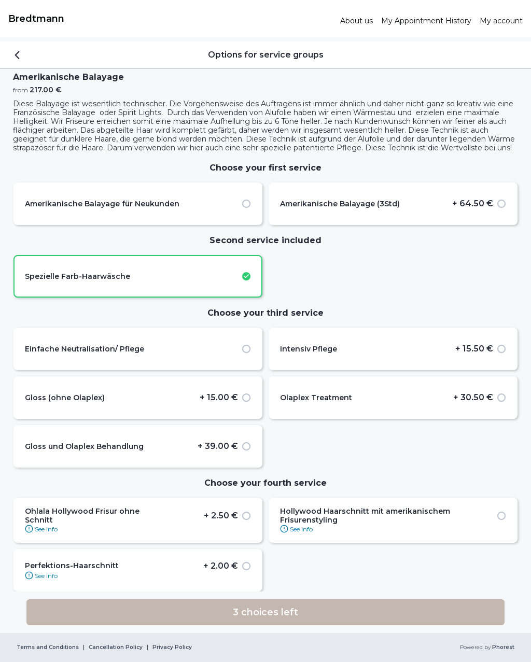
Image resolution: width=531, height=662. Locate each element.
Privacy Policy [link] (172, 647)
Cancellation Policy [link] (116, 647)
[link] (170, 18)
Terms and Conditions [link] (48, 647)
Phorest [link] (502, 647)
